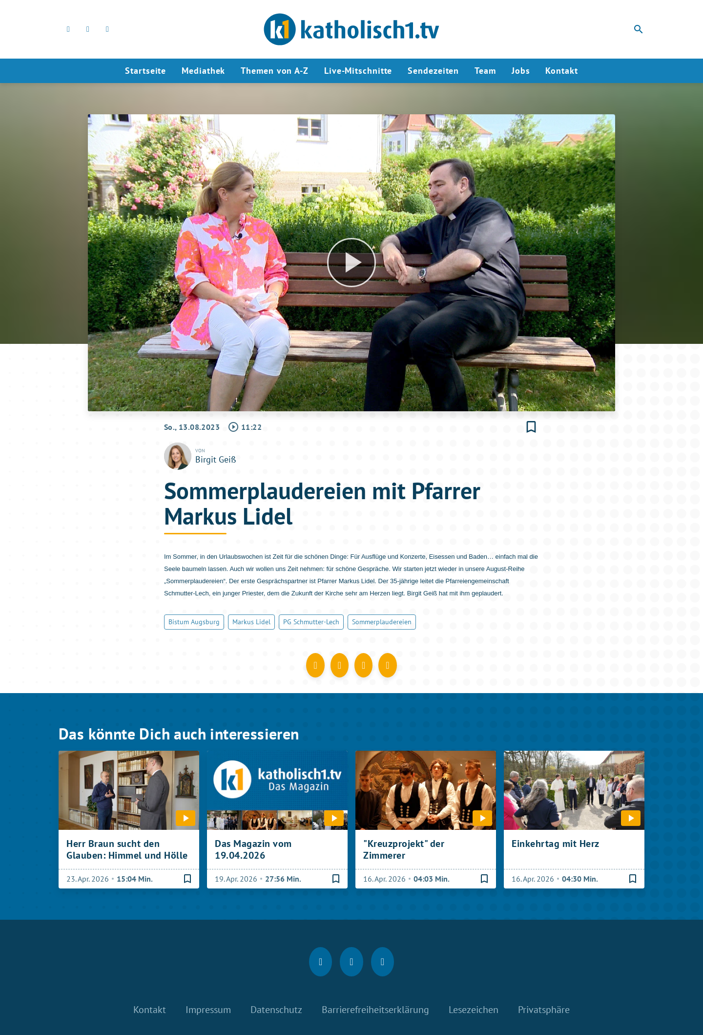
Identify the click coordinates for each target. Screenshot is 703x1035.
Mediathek (203, 70)
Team (485, 70)
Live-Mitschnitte (358, 70)
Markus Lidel (251, 621)
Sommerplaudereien (382, 621)
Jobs (521, 70)
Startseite (145, 70)
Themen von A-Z (275, 70)
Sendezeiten (433, 70)
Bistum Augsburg (194, 621)
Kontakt (561, 70)
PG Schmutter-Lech (311, 621)
